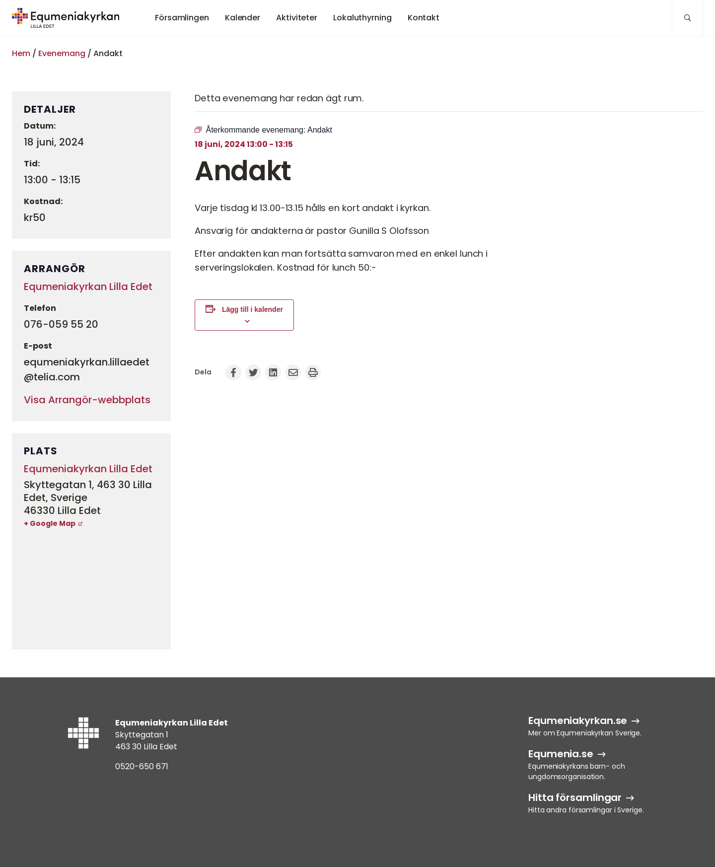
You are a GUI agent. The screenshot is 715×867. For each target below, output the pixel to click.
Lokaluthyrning (362, 17)
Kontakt (423, 17)
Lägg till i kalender (252, 309)
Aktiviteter (296, 17)
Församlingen (182, 17)
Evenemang (61, 53)
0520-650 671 (141, 766)
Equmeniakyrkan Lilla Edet (88, 286)
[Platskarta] (91, 588)
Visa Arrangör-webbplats (87, 400)
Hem (21, 53)
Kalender (242, 17)
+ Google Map (49, 523)
